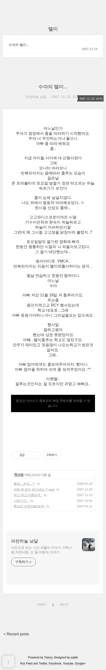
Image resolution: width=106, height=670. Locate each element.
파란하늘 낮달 (24, 541)
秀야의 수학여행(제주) (29, 506)
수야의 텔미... (19, 45)
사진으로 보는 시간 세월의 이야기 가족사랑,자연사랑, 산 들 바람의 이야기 (41, 550)
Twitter (43, 663)
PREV (41, 603)
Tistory (48, 657)
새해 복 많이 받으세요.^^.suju (34, 489)
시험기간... (21, 501)
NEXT (64, 603)
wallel (74, 657)
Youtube (68, 663)
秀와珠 (18, 475)
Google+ (80, 663)
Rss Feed (26, 663)
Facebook (55, 663)
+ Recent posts (16, 634)
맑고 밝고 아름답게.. (28, 495)
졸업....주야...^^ (24, 483)
